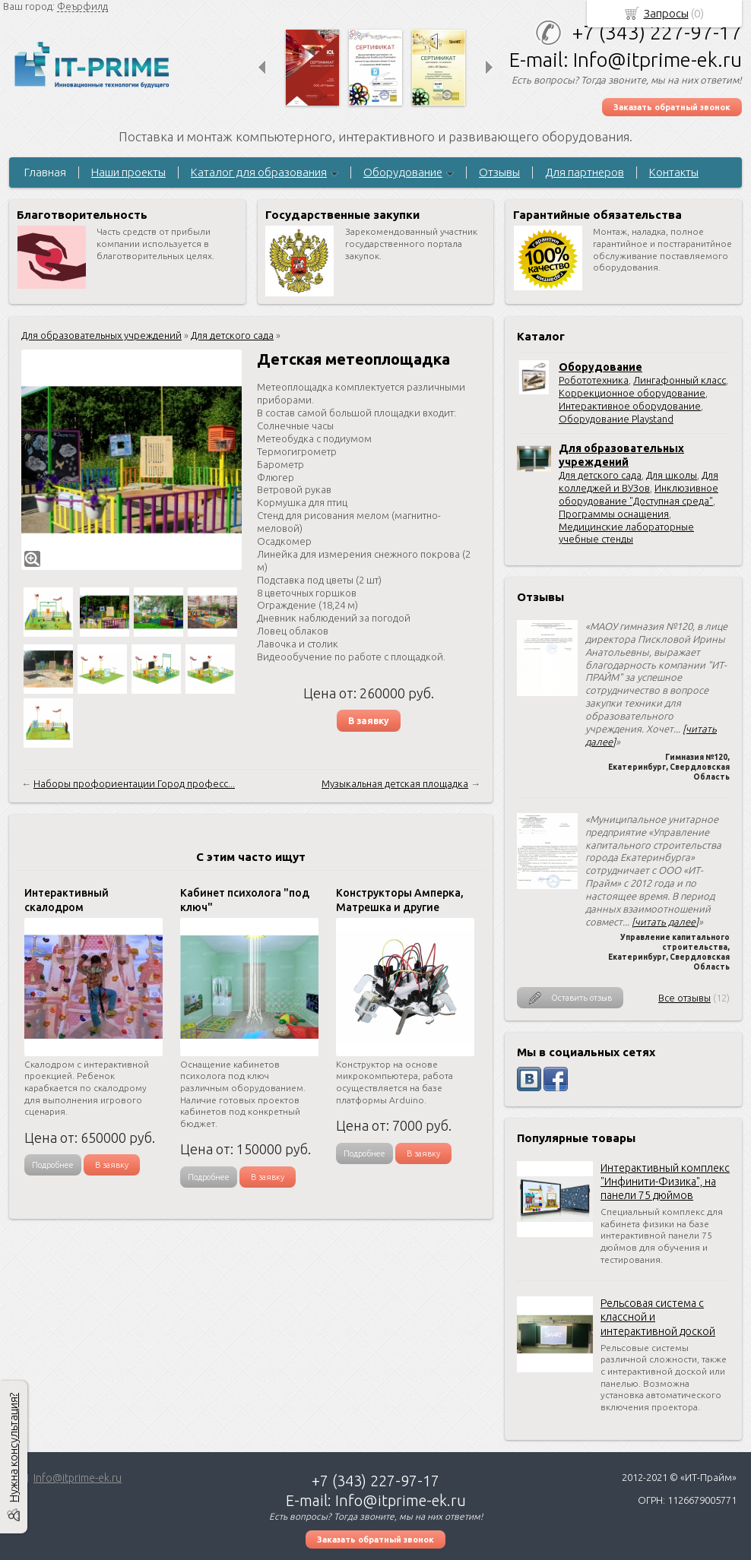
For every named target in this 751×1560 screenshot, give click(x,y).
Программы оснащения (614, 513)
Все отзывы (684, 997)
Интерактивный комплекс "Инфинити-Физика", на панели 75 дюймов (665, 1181)
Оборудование (402, 172)
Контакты (674, 172)
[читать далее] (665, 921)
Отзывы (499, 172)
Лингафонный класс (679, 380)
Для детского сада (600, 475)
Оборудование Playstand (616, 418)
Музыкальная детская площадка (395, 783)
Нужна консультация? (13, 1447)
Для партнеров (584, 172)
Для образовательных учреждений (101, 335)
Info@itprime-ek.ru (77, 1478)
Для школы (671, 475)
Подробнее (53, 1164)
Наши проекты (128, 172)
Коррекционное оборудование (632, 393)
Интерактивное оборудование (630, 405)
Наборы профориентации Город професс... (134, 783)
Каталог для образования (259, 172)
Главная (45, 172)
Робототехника (594, 380)
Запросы (666, 13)
